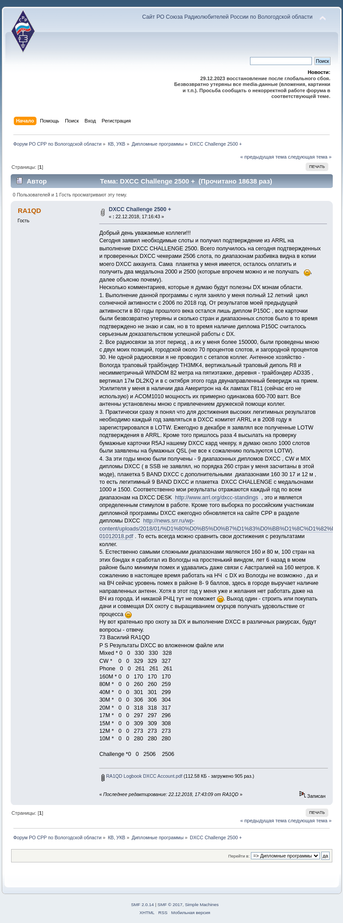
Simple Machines (202, 904)
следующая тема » (309, 156)
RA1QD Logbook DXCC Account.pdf (141, 776)
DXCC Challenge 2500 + (140, 209)
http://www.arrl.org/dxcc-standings (216, 497)
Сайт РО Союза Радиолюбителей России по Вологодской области (227, 17)
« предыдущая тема (263, 156)
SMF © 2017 (169, 904)
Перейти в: (239, 856)
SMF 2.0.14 (142, 904)
